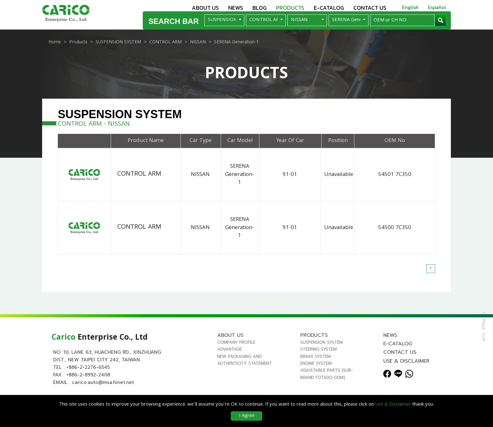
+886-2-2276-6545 (88, 379)
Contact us (369, 7)
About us (205, 7)
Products (290, 7)
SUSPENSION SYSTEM (321, 355)
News (235, 7)
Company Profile (236, 355)
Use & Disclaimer (406, 373)
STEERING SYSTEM (318, 362)
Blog (259, 7)
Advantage (229, 362)
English (410, 7)
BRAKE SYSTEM (315, 369)
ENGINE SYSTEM (316, 376)
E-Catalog (329, 7)
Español (437, 7)
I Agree (246, 416)
